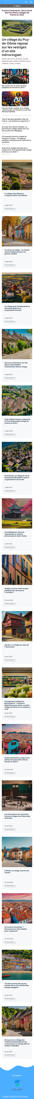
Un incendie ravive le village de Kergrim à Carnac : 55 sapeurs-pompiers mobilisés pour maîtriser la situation (16, 139)
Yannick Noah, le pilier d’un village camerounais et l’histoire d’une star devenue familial (16, 110)
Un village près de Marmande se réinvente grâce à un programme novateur (17, 308)
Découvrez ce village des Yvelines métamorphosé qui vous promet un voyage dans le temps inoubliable (17, 1043)
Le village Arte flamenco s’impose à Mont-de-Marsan (16, 194)
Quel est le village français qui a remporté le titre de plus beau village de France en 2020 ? (17, 150)
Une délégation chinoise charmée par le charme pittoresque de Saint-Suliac (16, 534)
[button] (26, 2)
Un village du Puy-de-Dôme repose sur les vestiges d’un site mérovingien (16, 47)
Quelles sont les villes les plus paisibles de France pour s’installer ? (16, 590)
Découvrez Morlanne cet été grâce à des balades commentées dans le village (16, 365)
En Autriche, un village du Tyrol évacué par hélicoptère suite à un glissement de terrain (17, 478)
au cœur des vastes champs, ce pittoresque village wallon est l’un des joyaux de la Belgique (15, 129)
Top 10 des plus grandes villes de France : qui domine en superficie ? (16, 120)
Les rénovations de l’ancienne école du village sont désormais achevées (17, 816)
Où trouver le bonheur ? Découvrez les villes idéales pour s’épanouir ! (16, 929)
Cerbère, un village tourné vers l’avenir (17, 872)
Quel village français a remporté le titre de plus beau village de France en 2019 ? (17, 421)
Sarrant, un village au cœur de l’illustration (17, 646)
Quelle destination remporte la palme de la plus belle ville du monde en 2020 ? (17, 760)
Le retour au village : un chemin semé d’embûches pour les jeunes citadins (17, 252)
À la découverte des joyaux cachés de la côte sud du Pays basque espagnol (17, 985)
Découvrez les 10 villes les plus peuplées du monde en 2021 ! (14, 87)
